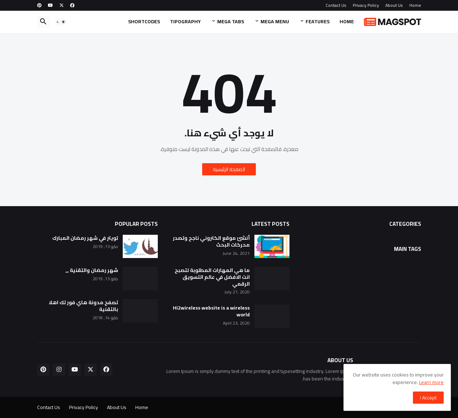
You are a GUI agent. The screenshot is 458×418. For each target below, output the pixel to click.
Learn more (431, 382)
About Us (394, 5)
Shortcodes (144, 21)
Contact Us (336, 5)
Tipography (185, 21)
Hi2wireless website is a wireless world (211, 311)
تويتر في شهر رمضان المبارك (85, 238)
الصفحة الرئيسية (229, 169)
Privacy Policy (366, 5)
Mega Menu (274, 21)
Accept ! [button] (428, 397)
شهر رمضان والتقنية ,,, (91, 270)
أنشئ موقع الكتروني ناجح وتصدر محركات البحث (211, 241)
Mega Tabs (230, 21)
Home (415, 5)
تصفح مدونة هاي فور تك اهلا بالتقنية (83, 306)
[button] (61, 21)
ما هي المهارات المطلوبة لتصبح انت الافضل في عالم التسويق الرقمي (212, 277)
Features (318, 21)
